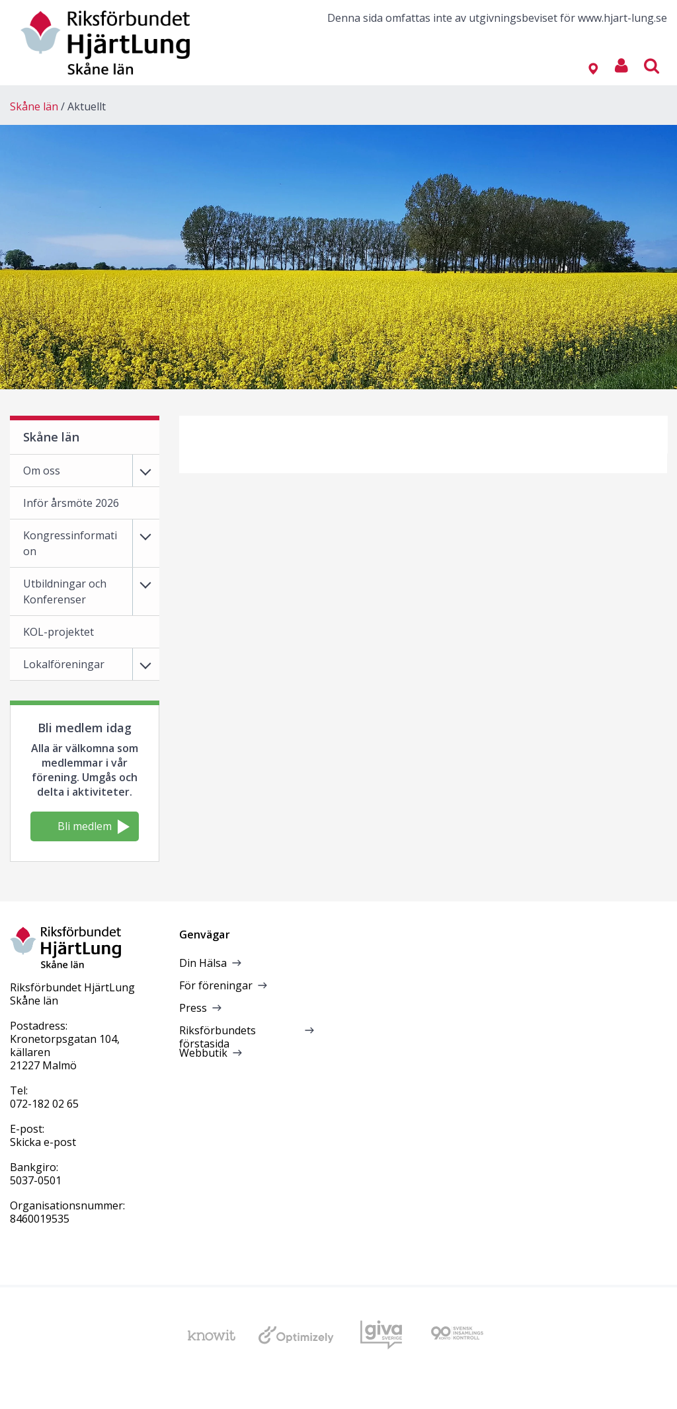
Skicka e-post (43, 1142)
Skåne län (34, 106)
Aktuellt (86, 106)
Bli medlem (94, 826)
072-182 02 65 (44, 1103)
